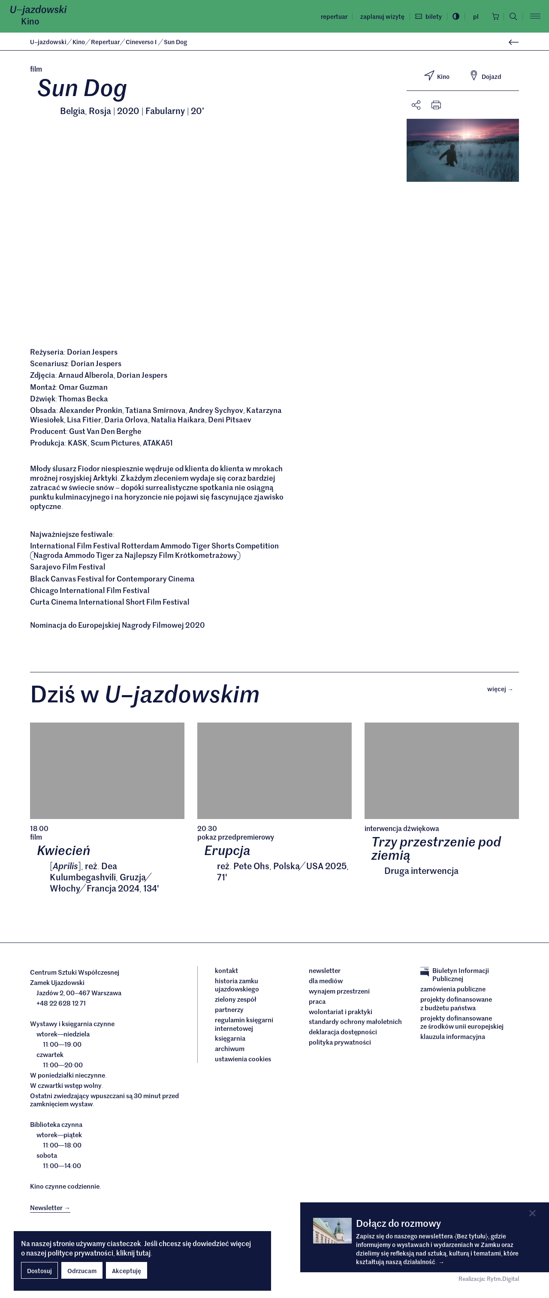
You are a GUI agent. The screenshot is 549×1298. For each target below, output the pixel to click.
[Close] (532, 1213)
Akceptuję (126, 1270)
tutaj (143, 1252)
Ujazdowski (48, 41)
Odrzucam (82, 1270)
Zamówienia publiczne (453, 990)
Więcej (503, 689)
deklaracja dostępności (343, 1034)
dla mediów (326, 982)
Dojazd (485, 75)
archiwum (229, 1050)
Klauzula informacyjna (452, 1038)
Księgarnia (231, 1040)
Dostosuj (39, 1270)
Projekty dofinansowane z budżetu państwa (456, 1005)
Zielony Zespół (235, 1001)
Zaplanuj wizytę (380, 16)
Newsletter (325, 972)
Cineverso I (142, 41)
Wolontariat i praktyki (340, 1013)
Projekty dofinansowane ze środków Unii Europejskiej (462, 1023)
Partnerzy (229, 1011)
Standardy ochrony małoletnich (355, 1023)
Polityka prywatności (340, 1044)
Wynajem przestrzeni (339, 992)
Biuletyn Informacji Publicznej (454, 976)
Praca (317, 1003)
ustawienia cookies (243, 1061)
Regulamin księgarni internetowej (244, 1025)
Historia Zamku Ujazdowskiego (237, 986)
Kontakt (226, 972)
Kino (30, 21)
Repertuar (331, 16)
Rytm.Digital (503, 1281)
